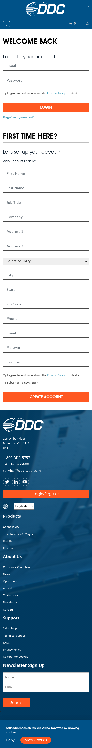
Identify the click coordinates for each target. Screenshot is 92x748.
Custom (8, 548)
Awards (8, 588)
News (6, 574)
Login (46, 107)
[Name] (46, 677)
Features (30, 161)
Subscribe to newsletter (22, 382)
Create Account (46, 396)
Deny (10, 740)
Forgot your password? (18, 117)
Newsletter (10, 602)
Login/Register (46, 493)
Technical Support (14, 635)
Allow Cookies (36, 740)
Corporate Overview (16, 567)
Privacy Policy (56, 93)
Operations (10, 581)
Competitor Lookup (15, 657)
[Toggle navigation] (88, 8)
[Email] (46, 687)
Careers (8, 609)
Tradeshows (10, 595)
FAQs (6, 642)
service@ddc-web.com (22, 471)
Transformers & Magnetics (20, 534)
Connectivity (11, 527)
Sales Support (12, 628)
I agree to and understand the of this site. (43, 93)
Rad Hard (9, 541)
